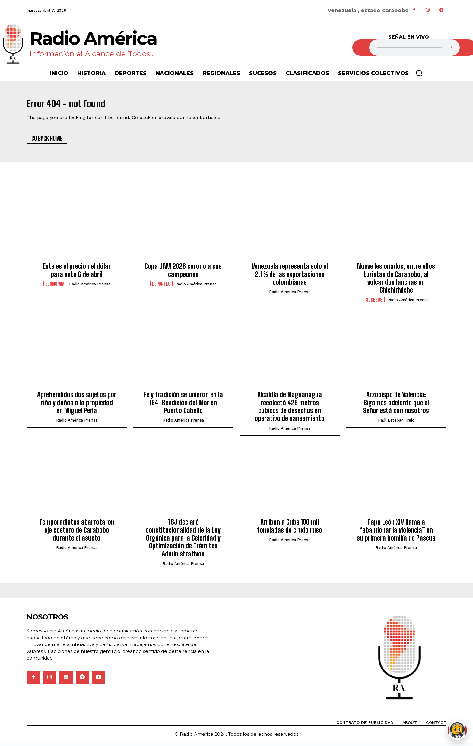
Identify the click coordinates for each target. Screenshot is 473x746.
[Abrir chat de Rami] (457, 730)
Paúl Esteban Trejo (396, 423)
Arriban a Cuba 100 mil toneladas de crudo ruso (289, 529)
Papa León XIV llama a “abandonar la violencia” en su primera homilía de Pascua (396, 533)
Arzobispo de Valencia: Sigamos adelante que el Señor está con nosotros (396, 406)
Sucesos (374, 302)
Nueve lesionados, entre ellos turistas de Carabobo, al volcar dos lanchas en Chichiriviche (396, 281)
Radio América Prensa (89, 287)
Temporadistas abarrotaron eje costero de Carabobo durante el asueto (76, 533)
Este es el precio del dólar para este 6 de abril (77, 273)
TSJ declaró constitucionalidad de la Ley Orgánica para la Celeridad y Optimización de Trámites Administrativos (183, 541)
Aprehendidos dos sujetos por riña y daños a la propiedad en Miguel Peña (76, 406)
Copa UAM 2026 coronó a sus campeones (183, 273)
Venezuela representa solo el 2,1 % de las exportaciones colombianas (290, 277)
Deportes (161, 287)
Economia (54, 287)
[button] (419, 73)
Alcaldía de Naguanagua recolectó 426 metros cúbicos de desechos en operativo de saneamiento (290, 410)
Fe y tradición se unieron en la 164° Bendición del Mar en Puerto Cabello (183, 406)
